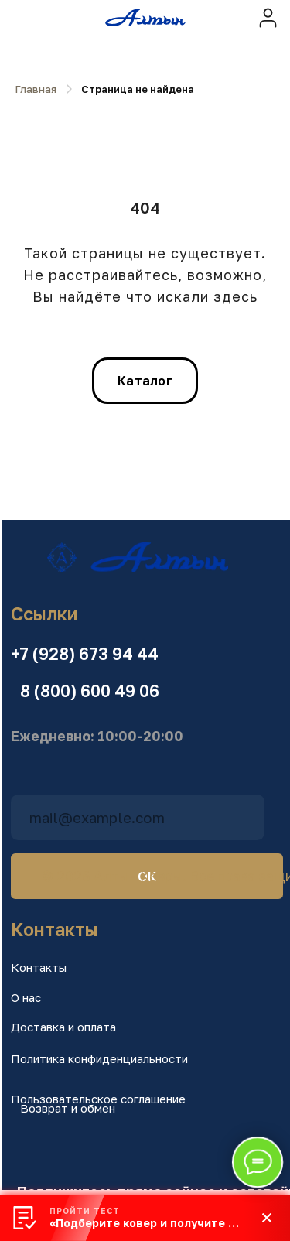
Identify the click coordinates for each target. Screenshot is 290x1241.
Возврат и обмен (67, 1108)
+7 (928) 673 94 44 (85, 654)
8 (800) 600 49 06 (89, 691)
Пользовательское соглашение (98, 1099)
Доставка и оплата (63, 1027)
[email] (137, 817)
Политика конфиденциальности (99, 1058)
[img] (268, 17)
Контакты (39, 967)
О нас (26, 997)
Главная (35, 89)
